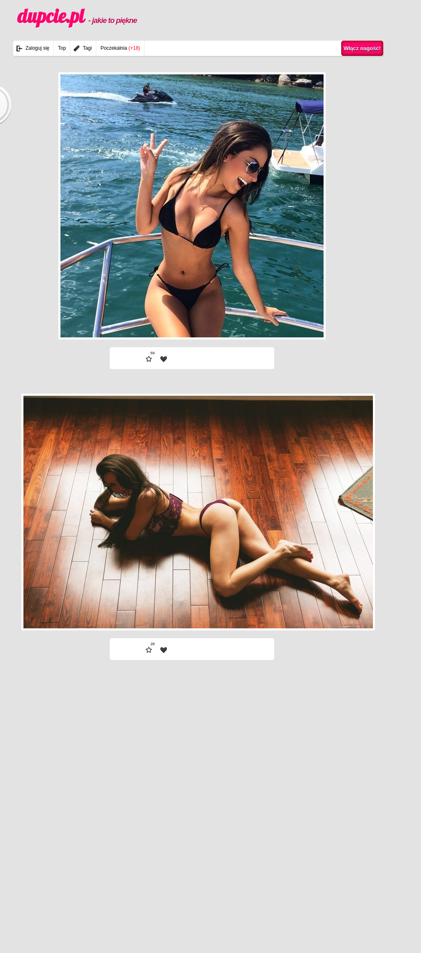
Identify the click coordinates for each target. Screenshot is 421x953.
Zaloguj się (37, 48)
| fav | (163, 359)
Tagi (87, 48)
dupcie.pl (77, 16)
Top (62, 48)
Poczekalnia (120, 48)
